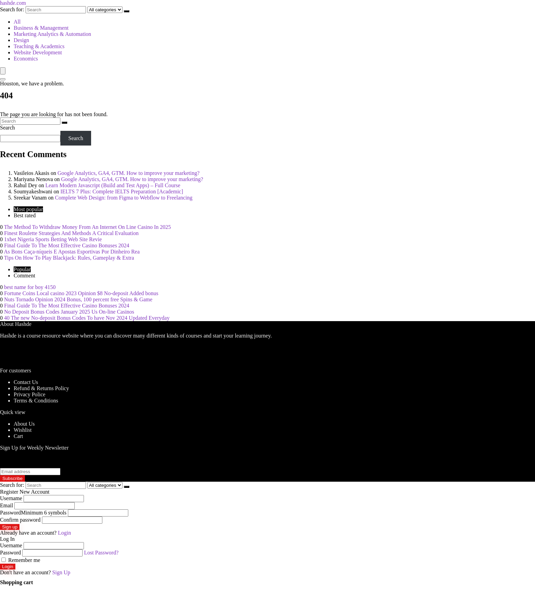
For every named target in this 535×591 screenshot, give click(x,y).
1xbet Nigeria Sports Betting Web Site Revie (53, 239)
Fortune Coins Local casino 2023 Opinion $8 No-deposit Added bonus (81, 293)
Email (6, 505)
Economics (26, 58)
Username (11, 498)
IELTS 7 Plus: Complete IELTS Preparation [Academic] (121, 191)
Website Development (38, 52)
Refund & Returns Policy (41, 388)
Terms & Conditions (36, 400)
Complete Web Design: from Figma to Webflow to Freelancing (123, 198)
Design (21, 40)
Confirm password (20, 520)
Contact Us (26, 382)
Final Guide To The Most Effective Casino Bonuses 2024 (66, 245)
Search (7, 127)
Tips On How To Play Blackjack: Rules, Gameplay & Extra (69, 258)
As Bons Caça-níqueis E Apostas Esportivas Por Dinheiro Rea (72, 252)
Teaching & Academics (39, 46)
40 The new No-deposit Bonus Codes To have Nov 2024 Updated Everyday (87, 318)
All (17, 22)
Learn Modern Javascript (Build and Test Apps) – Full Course (112, 185)
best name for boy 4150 (30, 287)
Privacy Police (29, 394)
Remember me (20, 560)
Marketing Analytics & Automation (52, 34)
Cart (18, 436)
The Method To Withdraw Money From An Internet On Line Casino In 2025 (87, 227)
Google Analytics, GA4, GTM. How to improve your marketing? (128, 173)
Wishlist (23, 430)
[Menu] (2, 70)
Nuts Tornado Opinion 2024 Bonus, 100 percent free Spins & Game (78, 299)
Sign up (9, 527)
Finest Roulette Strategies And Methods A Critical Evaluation (71, 233)
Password (33, 513)
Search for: (12, 9)
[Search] (126, 11)
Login (7, 566)
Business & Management (41, 28)
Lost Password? (101, 552)
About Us (24, 424)
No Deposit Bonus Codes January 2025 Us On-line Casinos (69, 312)
